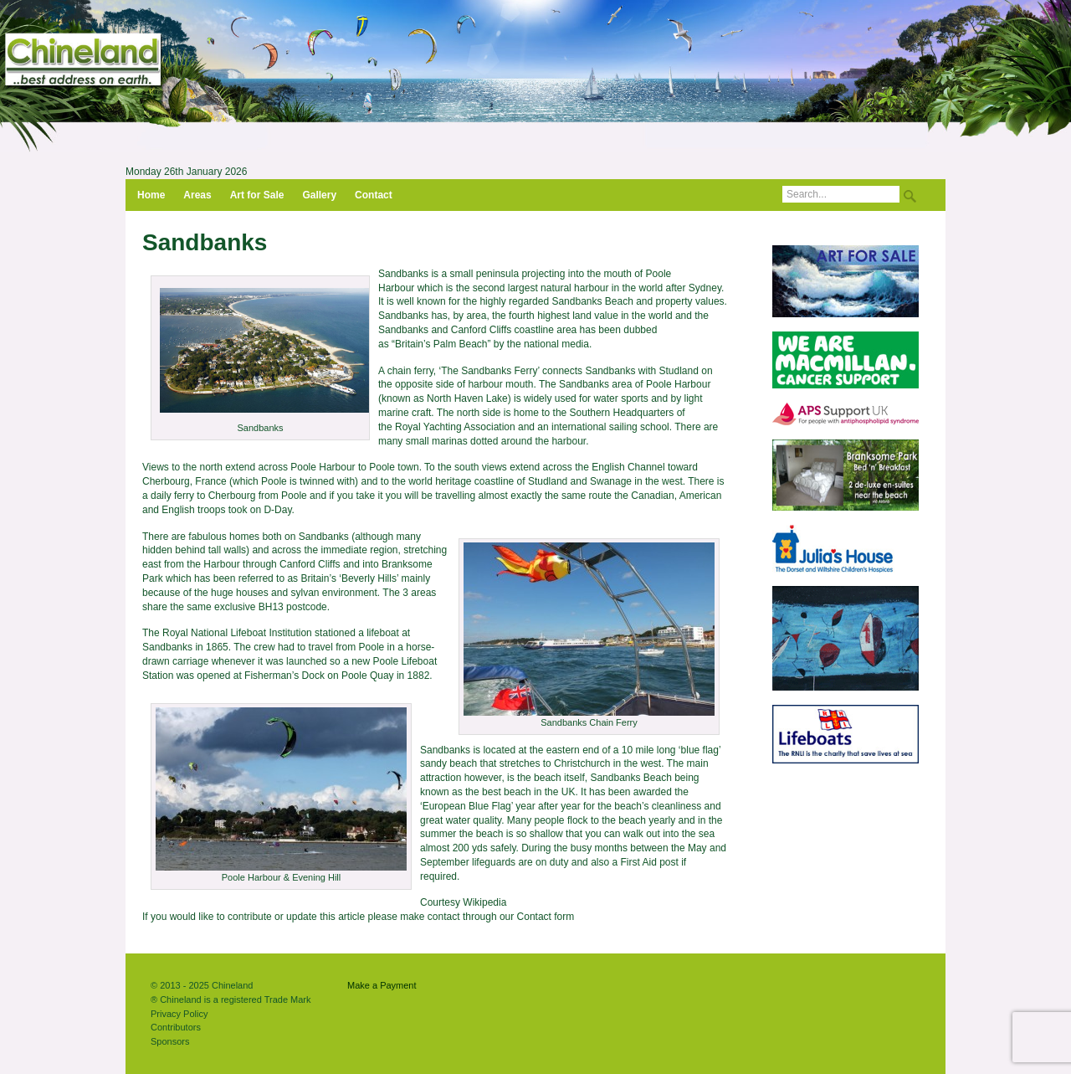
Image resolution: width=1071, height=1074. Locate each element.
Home (151, 195)
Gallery (319, 195)
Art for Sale (257, 195)
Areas (197, 195)
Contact (373, 195)
